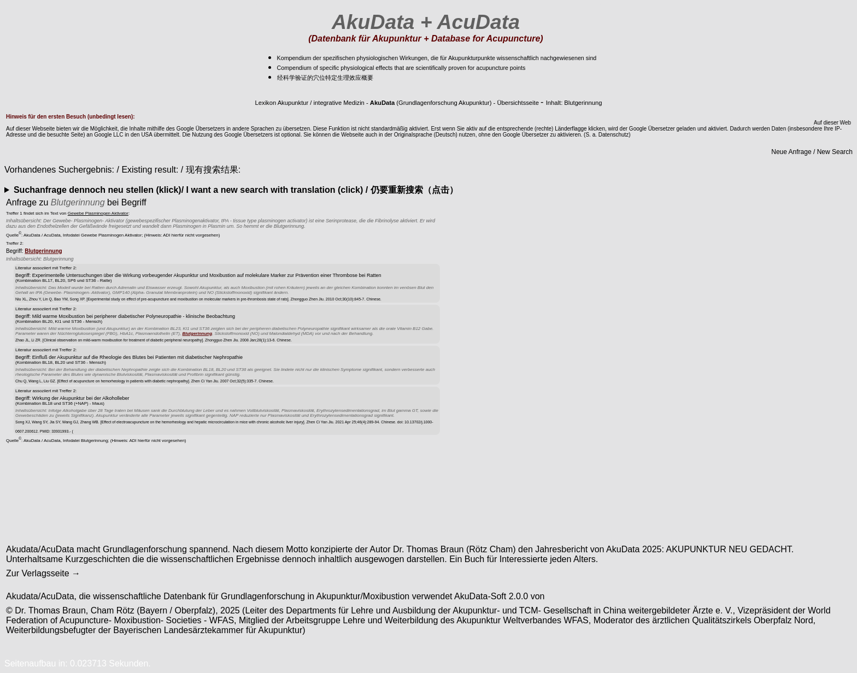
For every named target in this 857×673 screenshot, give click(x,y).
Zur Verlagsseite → (43, 573)
